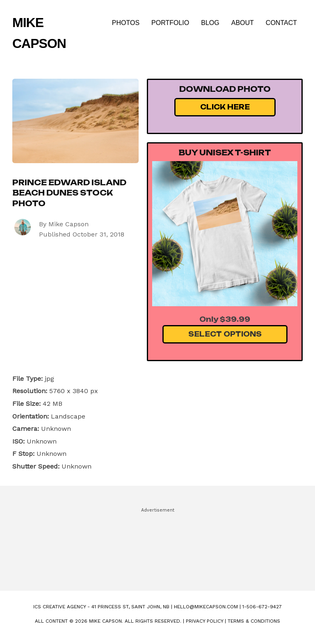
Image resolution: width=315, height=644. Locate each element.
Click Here (225, 107)
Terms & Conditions (254, 621)
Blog (210, 22)
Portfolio (170, 22)
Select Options (225, 334)
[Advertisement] (157, 545)
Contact (281, 22)
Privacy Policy (204, 621)
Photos (125, 22)
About (242, 22)
